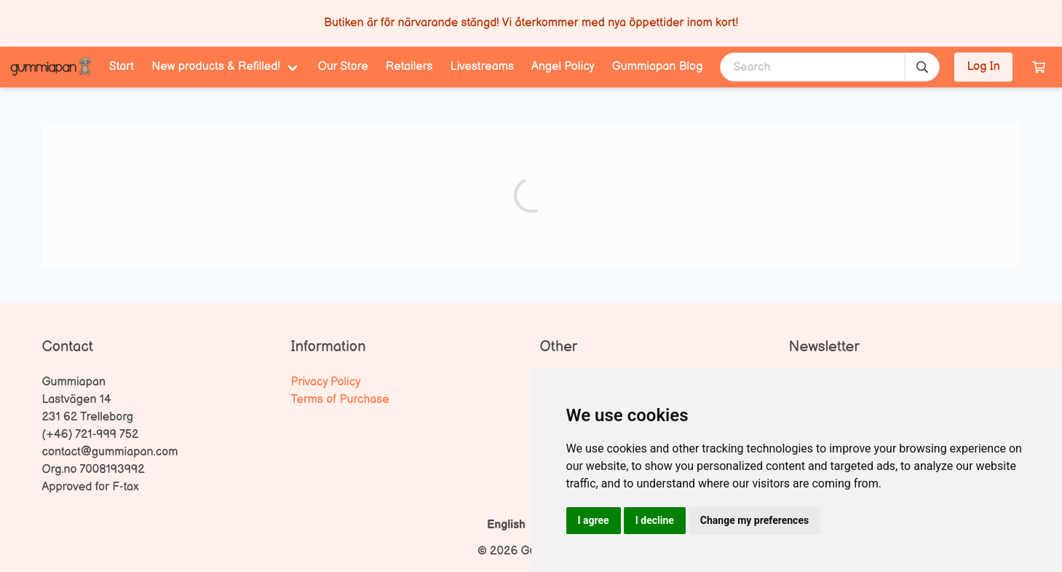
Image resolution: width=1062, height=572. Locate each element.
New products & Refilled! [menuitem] (215, 67)
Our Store (343, 67)
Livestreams (482, 67)
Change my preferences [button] (754, 520)
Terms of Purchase (340, 400)
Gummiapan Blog (657, 67)
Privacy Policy (326, 382)
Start (121, 67)
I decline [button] (654, 520)
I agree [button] (593, 520)
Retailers (409, 67)
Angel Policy (563, 67)
